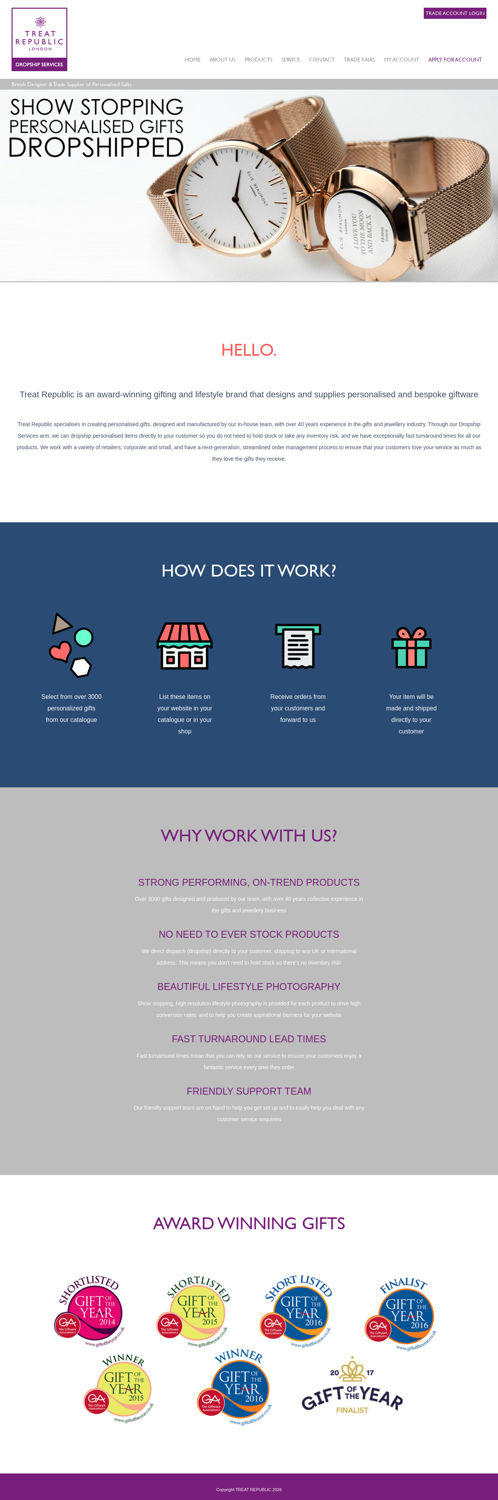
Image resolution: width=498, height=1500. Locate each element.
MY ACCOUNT (401, 59)
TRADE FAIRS (359, 59)
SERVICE (290, 59)
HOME (192, 59)
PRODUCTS (258, 59)
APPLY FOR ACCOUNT (455, 59)
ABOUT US (222, 59)
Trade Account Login (455, 13)
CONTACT (322, 59)
